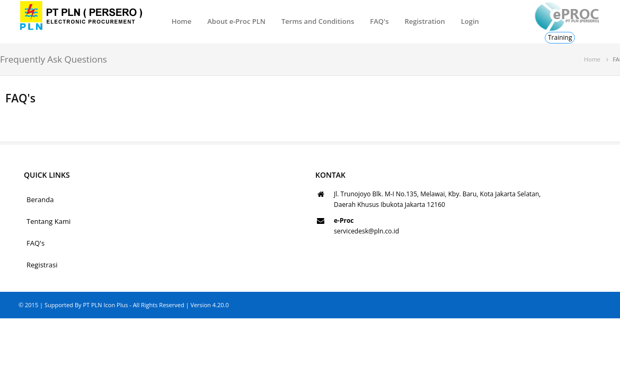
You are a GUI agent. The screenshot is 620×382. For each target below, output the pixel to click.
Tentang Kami (48, 221)
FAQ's (379, 21)
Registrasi (42, 265)
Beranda (40, 199)
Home (182, 21)
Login (470, 21)
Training (560, 37)
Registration (424, 21)
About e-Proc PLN (236, 21)
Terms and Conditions (317, 21)
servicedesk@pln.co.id (366, 231)
